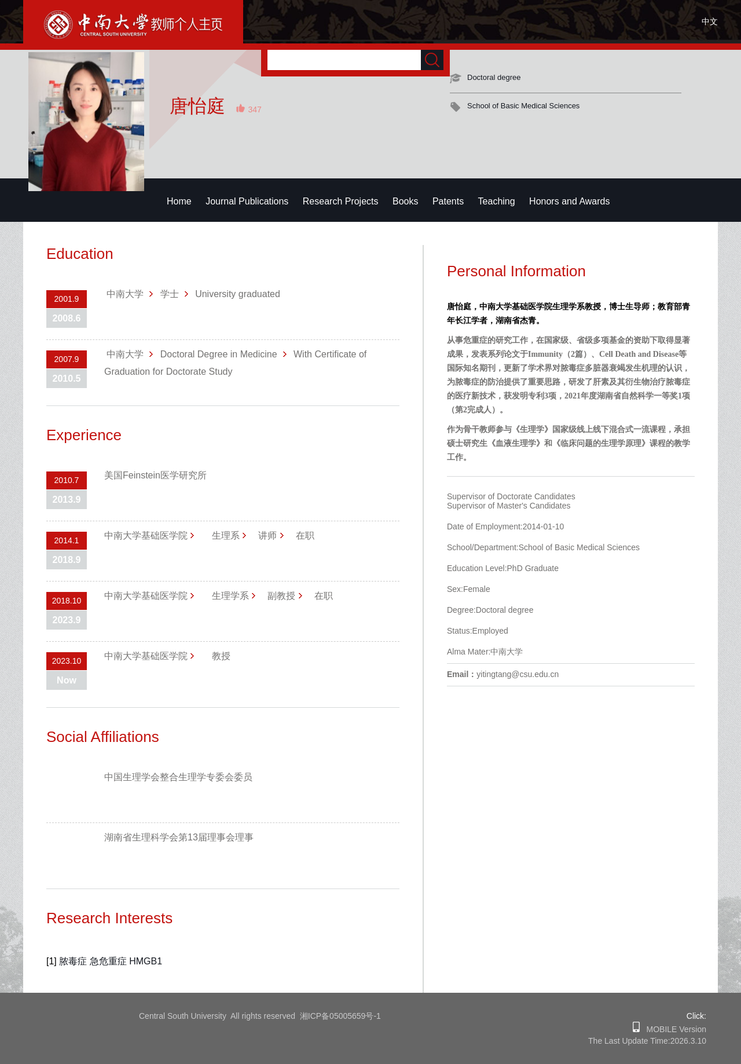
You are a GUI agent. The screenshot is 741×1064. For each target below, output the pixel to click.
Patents (448, 201)
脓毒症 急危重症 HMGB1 (110, 961)
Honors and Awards (569, 201)
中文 (710, 21)
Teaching (496, 201)
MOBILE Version (673, 1029)
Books (405, 201)
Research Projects (341, 201)
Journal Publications (247, 201)
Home (179, 201)
